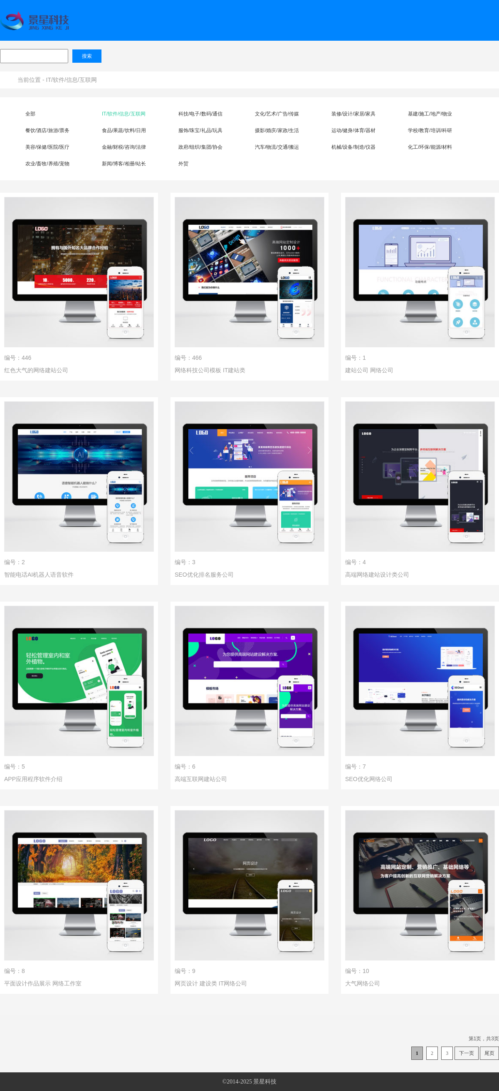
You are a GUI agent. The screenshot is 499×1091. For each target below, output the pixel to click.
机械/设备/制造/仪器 (353, 147)
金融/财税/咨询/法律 (124, 147)
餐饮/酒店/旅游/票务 (47, 130)
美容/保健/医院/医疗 (47, 147)
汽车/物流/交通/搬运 (277, 147)
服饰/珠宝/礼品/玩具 (200, 130)
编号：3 (185, 562)
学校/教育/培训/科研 (430, 130)
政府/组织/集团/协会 (200, 147)
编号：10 (357, 971)
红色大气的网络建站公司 (36, 370)
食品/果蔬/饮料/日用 (124, 130)
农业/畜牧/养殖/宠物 (47, 164)
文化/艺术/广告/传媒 (277, 114)
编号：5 (14, 766)
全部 (30, 114)
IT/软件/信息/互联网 (71, 79)
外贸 (183, 164)
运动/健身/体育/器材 (353, 130)
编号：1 (355, 357)
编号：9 (185, 971)
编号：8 (14, 971)
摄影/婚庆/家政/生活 (277, 130)
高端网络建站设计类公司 (377, 574)
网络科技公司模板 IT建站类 (210, 370)
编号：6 (185, 766)
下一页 (466, 1053)
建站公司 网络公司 (369, 370)
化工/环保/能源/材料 (430, 147)
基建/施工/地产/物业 (430, 114)
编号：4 (355, 562)
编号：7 (355, 766)
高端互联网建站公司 (201, 779)
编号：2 (14, 562)
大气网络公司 (362, 983)
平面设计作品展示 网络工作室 (43, 983)
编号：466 (188, 357)
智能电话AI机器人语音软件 (39, 574)
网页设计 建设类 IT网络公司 (211, 983)
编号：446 (17, 357)
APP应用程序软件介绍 (33, 779)
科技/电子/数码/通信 (200, 114)
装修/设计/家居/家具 (353, 114)
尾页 (489, 1053)
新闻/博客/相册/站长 (124, 164)
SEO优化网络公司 (369, 779)
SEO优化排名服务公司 (204, 574)
